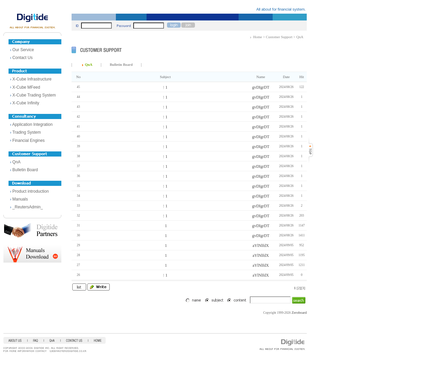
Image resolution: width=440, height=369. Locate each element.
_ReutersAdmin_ (27, 207)
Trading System (26, 132)
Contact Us (22, 57)
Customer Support (279, 37)
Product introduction (30, 191)
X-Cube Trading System (34, 95)
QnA (16, 162)
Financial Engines (28, 140)
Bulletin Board (25, 169)
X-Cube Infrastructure (31, 79)
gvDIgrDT (261, 87)
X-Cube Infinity (25, 103)
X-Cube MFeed (26, 87)
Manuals (20, 199)
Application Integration (32, 124)
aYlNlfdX (261, 245)
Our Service (23, 49)
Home (257, 37)
